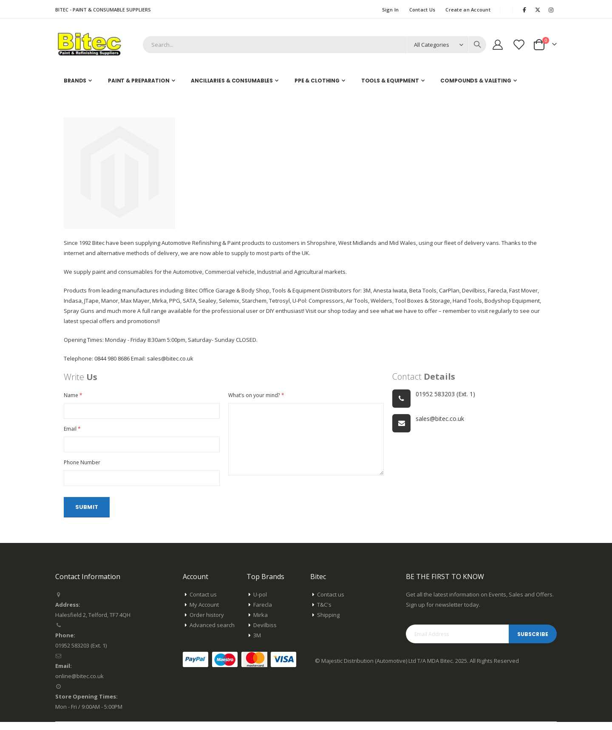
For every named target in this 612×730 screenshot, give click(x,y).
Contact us (203, 602)
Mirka (260, 623)
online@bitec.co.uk (79, 684)
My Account (204, 612)
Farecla (262, 612)
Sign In (390, 9)
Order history (207, 623)
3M (257, 643)
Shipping (328, 623)
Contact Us (422, 9)
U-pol (260, 602)
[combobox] (314, 44)
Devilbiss (265, 633)
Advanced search (212, 633)
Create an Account (467, 9)
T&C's (324, 612)
